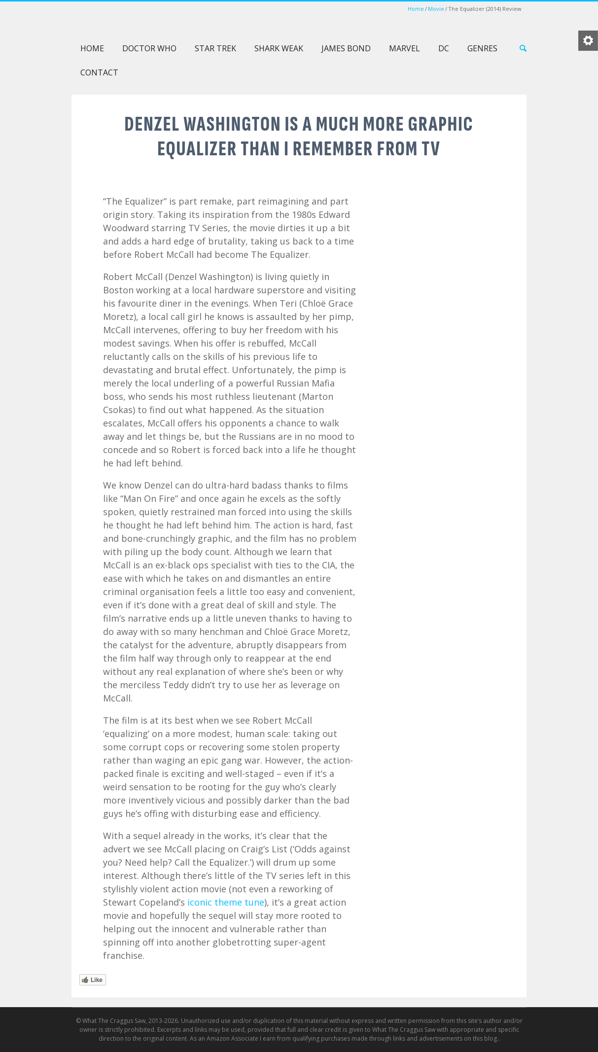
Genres (482, 48)
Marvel (404, 48)
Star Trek (215, 48)
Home (416, 8)
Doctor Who (149, 48)
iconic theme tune (225, 902)
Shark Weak (278, 48)
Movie (436, 8)
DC (443, 48)
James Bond (346, 48)
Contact (99, 72)
